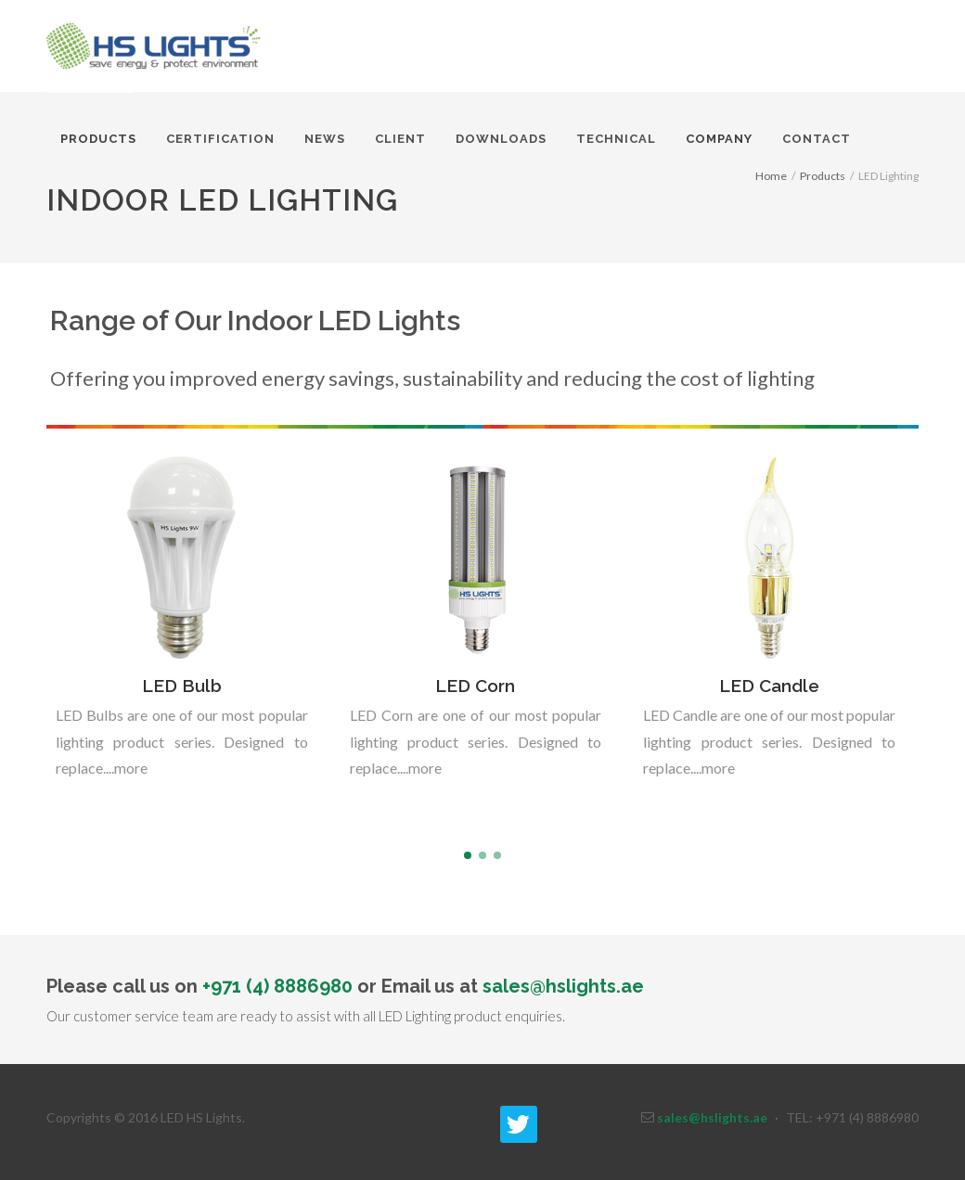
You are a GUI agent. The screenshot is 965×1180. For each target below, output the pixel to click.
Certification (220, 139)
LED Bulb (182, 685)
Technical (616, 139)
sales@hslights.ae (563, 986)
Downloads (501, 139)
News (324, 139)
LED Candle (769, 685)
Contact (816, 139)
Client (400, 139)
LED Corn (475, 685)
